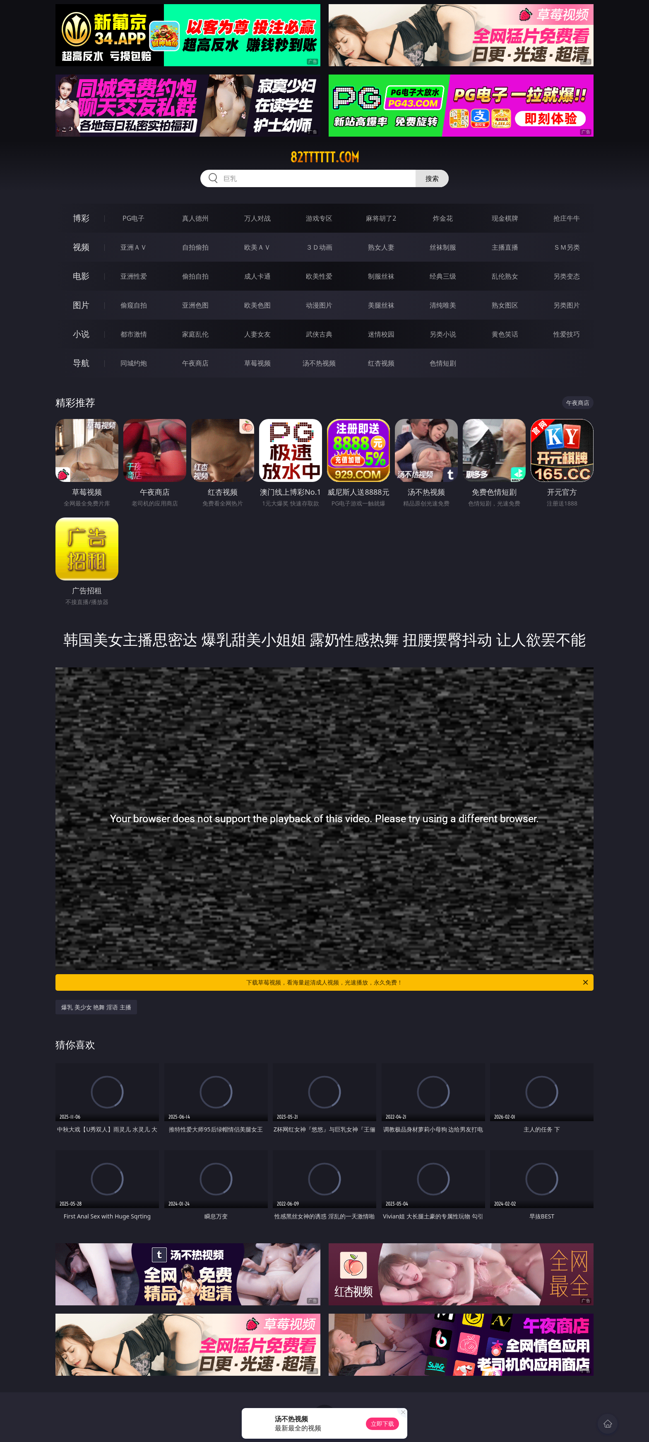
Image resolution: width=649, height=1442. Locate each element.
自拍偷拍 (195, 247)
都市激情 (133, 334)
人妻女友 (257, 334)
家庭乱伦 (195, 334)
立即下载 (382, 1424)
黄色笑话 (505, 334)
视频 (81, 247)
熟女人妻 (381, 247)
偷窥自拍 (133, 305)
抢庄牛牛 (566, 218)
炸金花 (443, 218)
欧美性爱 (319, 276)
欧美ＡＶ (257, 247)
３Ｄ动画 (319, 247)
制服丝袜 (381, 276)
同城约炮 (133, 363)
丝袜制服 (443, 247)
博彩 (81, 218)
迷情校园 (381, 334)
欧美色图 (257, 305)
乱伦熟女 (505, 276)
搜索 (432, 178)
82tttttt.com (324, 157)
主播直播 (505, 247)
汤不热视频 (319, 363)
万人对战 (257, 218)
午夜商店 (195, 363)
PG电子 (133, 218)
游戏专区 (319, 218)
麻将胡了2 (381, 218)
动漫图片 (319, 305)
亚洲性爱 (133, 276)
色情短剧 (443, 363)
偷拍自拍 (195, 276)
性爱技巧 (566, 334)
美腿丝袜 (381, 305)
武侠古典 (319, 334)
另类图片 (566, 305)
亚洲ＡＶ (133, 247)
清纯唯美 (443, 305)
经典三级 (443, 276)
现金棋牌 (505, 218)
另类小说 (443, 334)
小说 (81, 333)
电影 (81, 276)
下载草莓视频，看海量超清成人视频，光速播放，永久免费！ (417, 982)
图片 (81, 305)
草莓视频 (257, 363)
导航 (81, 362)
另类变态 (566, 276)
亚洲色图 (195, 305)
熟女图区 (505, 305)
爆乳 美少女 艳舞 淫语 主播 (96, 1007)
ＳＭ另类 (566, 247)
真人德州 (195, 218)
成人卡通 (257, 276)
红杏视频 (381, 363)
